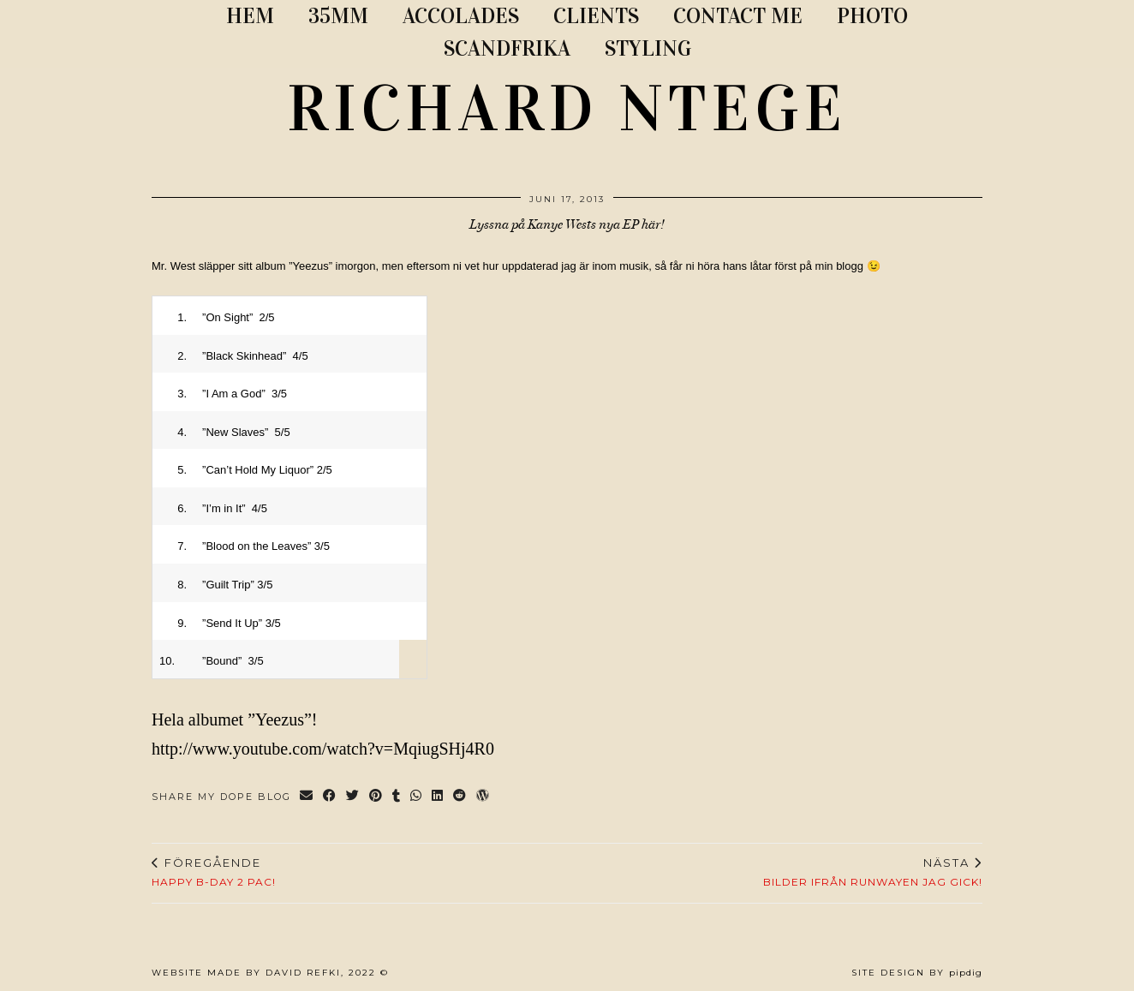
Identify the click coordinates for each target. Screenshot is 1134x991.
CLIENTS (596, 16)
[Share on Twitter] (353, 797)
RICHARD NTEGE (567, 108)
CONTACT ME (738, 16)
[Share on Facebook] (330, 797)
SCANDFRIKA (507, 48)
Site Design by (916, 972)
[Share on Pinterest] (376, 797)
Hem (250, 16)
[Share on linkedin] (438, 797)
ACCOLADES (461, 16)
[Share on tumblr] (397, 797)
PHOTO (872, 16)
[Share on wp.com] (483, 797)
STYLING (648, 48)
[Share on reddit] (460, 797)
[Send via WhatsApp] (416, 797)
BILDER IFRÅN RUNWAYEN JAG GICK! (872, 872)
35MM (338, 16)
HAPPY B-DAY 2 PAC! (214, 872)
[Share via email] (307, 797)
